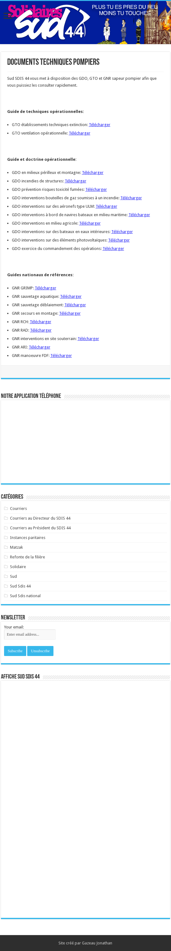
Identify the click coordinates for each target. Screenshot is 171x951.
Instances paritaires (27, 537)
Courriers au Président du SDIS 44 (40, 528)
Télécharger (99, 124)
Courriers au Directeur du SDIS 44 (40, 518)
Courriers (18, 508)
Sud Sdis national (25, 595)
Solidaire (18, 566)
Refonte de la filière (27, 557)
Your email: (14, 627)
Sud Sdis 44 (20, 586)
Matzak (16, 547)
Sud (13, 576)
